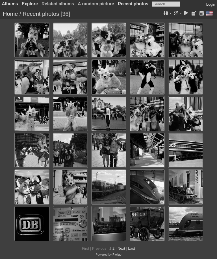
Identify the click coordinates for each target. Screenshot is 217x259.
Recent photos (133, 3)
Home (10, 14)
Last (131, 248)
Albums (10, 3)
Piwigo (116, 254)
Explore (30, 3)
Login (210, 4)
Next (121, 248)
